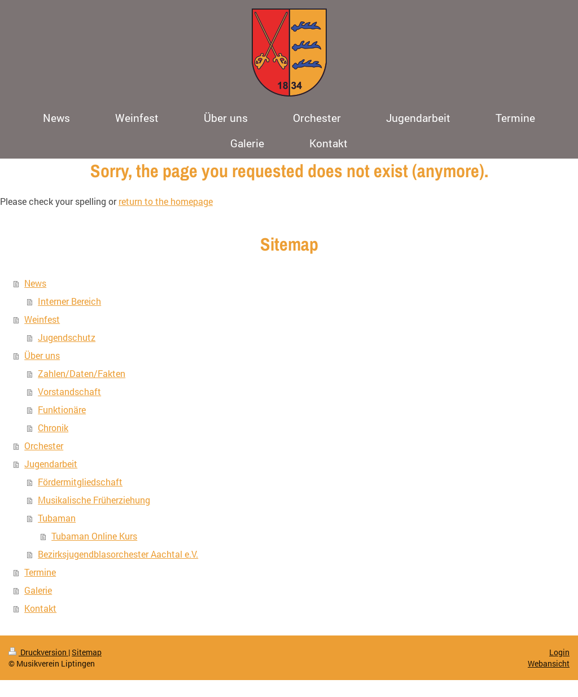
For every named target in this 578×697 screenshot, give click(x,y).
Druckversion (38, 652)
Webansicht (549, 663)
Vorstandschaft (69, 391)
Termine (40, 572)
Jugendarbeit (50, 464)
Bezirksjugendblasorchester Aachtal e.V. (118, 554)
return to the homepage (166, 201)
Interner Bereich (69, 301)
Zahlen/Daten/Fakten (81, 373)
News (35, 283)
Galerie (38, 590)
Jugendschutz (66, 337)
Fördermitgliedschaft (80, 482)
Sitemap (87, 652)
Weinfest (42, 319)
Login (559, 652)
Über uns (42, 355)
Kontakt (40, 608)
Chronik (53, 427)
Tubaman (57, 518)
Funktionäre (62, 409)
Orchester (43, 445)
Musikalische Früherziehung (94, 500)
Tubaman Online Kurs (94, 536)
